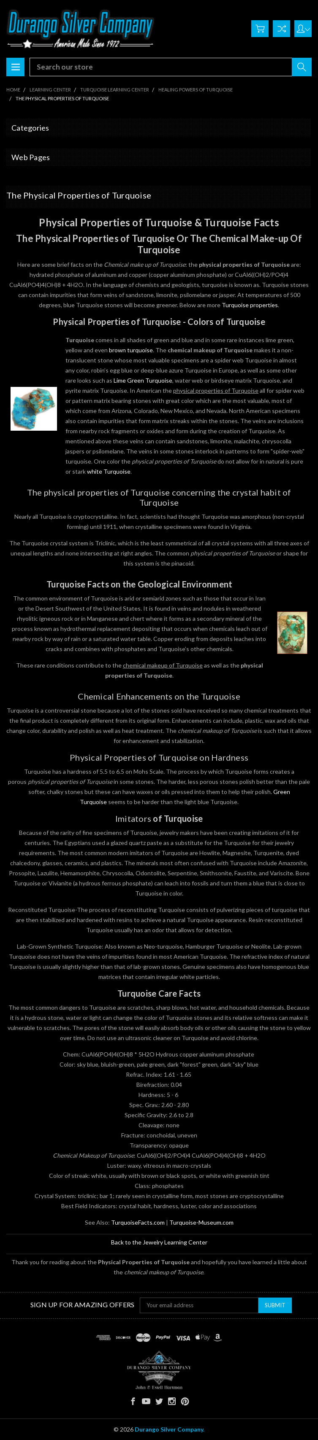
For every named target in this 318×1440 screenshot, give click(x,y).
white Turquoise (108, 471)
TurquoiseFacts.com (138, 1222)
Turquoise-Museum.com (201, 1222)
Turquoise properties (250, 304)
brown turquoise (131, 350)
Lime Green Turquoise (143, 380)
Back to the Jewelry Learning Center (159, 1242)
